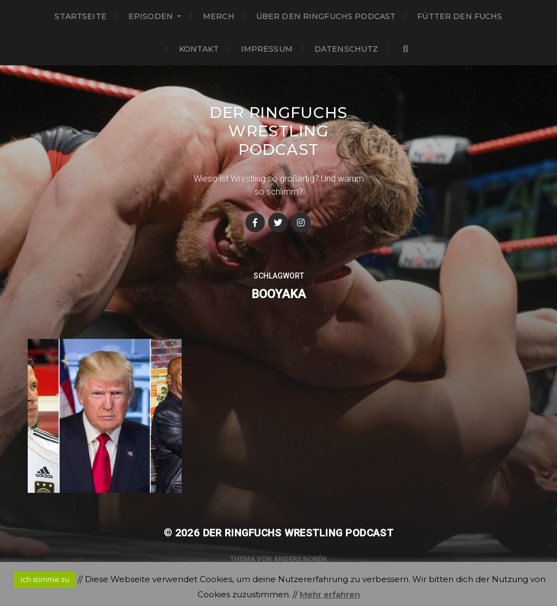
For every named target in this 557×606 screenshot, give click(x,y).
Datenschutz (346, 49)
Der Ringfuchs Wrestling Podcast (278, 131)
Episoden (150, 16)
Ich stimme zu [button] (45, 579)
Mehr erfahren (330, 594)
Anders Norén (300, 559)
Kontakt (199, 49)
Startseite (80, 16)
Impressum (267, 49)
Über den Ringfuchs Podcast (326, 16)
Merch (218, 16)
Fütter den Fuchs (459, 16)
